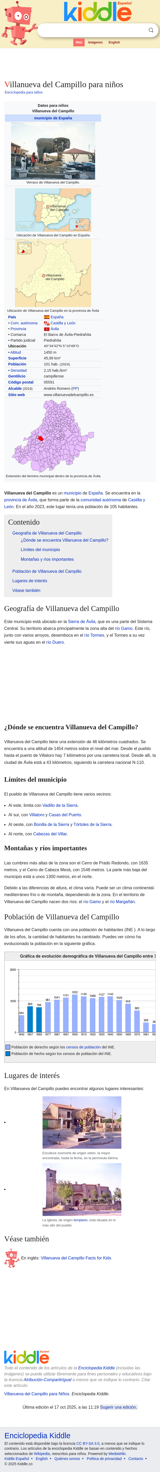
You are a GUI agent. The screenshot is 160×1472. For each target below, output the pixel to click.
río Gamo (124, 628)
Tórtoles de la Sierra (92, 824)
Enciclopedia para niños (24, 92)
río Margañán (122, 901)
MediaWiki (117, 1454)
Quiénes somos (67, 1459)
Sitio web (16, 395)
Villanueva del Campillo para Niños (36, 1394)
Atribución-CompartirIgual (47, 1379)
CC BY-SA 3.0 (87, 1443)
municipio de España (53, 118)
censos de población (83, 1047)
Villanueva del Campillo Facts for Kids (76, 1258)
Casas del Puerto (65, 815)
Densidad (19, 370)
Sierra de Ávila (81, 621)
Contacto (135, 1459)
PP (75, 388)
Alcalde (15, 388)
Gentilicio (16, 376)
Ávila (55, 329)
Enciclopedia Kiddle (96, 1368)
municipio (72, 493)
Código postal (20, 382)
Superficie (17, 358)
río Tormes (94, 635)
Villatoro (36, 815)
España (57, 317)
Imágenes (95, 42)
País (12, 317)
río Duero (55, 642)
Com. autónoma (24, 323)
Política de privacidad (104, 1459)
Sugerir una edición (118, 1407)
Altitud (16, 352)
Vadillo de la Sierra (60, 805)
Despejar (140, 30)
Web (79, 42)
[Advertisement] (80, 62)
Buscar (151, 30)
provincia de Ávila (20, 500)
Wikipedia (42, 1454)
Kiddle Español (16, 1459)
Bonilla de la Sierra (51, 824)
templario (80, 1220)
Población (17, 364)
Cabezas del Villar (50, 834)
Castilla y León (63, 323)
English (114, 42)
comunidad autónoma (101, 500)
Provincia (18, 329)
